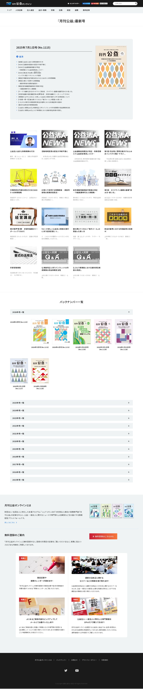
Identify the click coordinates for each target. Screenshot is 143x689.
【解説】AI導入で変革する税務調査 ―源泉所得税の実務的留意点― (29, 82)
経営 (63, 10)
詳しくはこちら (11, 523)
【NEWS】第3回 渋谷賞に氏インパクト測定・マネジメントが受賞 (29, 73)
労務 (49, 10)
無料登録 (84, 3)
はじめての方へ (51, 3)
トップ (9, 10)
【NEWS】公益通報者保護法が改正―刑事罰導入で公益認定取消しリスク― (31, 68)
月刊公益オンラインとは (43, 660)
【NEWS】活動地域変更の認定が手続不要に (32, 64)
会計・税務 (40, 10)
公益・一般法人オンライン (22, 3)
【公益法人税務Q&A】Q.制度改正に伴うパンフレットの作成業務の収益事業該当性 (44, 108)
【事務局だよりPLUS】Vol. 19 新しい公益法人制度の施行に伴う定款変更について (44, 97)
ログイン (67, 3)
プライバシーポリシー (89, 660)
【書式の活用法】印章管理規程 (27, 105)
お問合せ (101, 3)
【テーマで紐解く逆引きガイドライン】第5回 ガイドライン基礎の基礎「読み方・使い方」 (45, 91)
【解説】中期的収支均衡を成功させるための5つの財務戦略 (36, 78)
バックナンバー (61, 660)
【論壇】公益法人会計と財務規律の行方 (30, 62)
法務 (56, 10)
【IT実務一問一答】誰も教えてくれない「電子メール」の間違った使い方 (40, 99)
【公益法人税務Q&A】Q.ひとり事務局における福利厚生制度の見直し (40, 110)
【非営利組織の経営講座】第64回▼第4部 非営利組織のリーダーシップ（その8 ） (44, 94)
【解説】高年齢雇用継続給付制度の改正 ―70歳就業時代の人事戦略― (30, 87)
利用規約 (105, 660)
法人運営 (29, 10)
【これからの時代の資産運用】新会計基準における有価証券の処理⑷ (40, 102)
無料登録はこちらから (113, 536)
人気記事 (18, 10)
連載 (70, 10)
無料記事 (78, 10)
